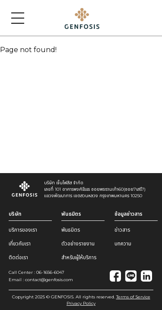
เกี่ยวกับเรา (20, 243)
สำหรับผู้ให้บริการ (78, 257)
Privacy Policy (81, 303)
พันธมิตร (70, 229)
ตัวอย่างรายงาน (78, 243)
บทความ (122, 243)
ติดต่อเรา (18, 257)
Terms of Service (133, 297)
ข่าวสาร (122, 229)
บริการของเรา (23, 229)
